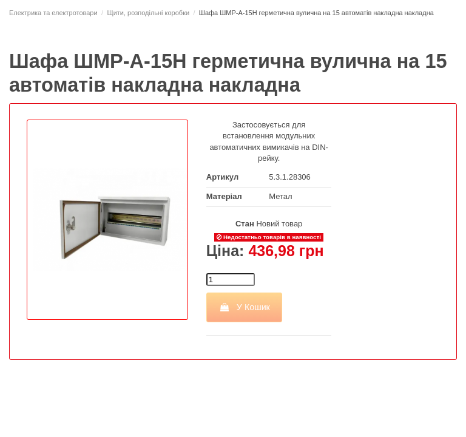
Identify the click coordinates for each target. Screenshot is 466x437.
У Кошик (244, 307)
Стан (244, 223)
